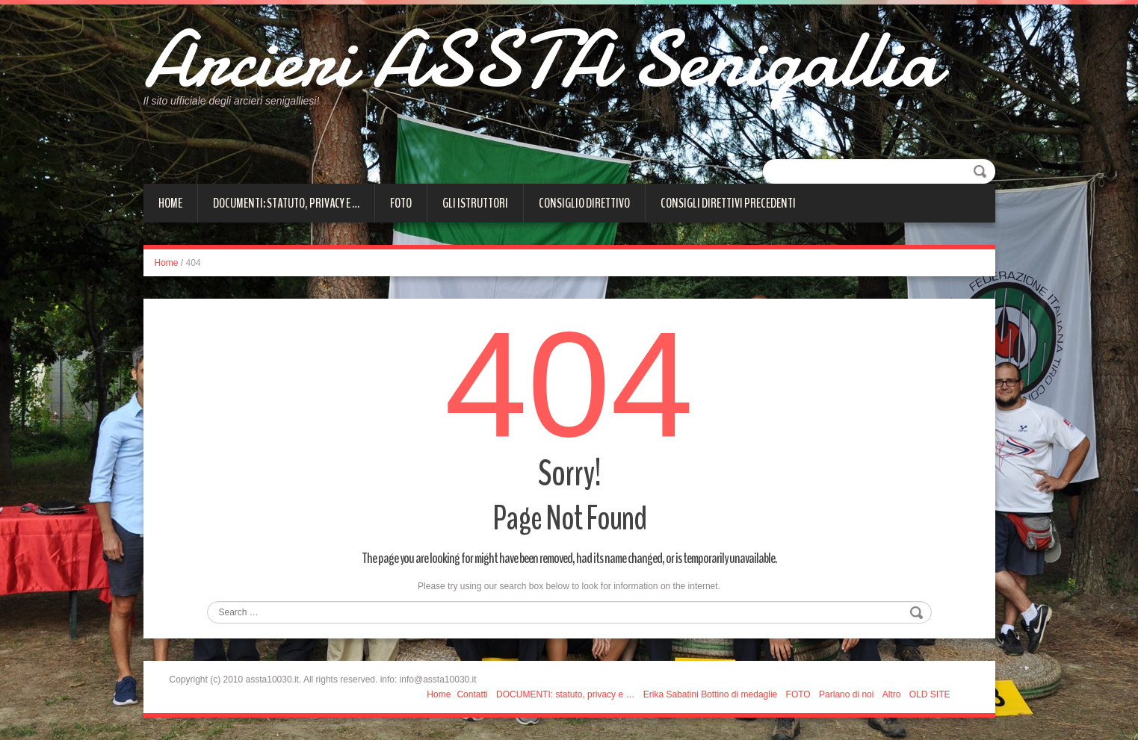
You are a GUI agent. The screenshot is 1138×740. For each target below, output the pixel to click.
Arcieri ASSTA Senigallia (541, 60)
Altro (891, 694)
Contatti (472, 694)
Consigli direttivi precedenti (728, 203)
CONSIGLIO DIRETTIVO (584, 203)
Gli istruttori (475, 203)
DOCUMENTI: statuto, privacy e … (286, 203)
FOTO (401, 203)
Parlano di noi (846, 694)
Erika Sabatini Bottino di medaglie (710, 694)
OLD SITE (929, 694)
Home (170, 203)
